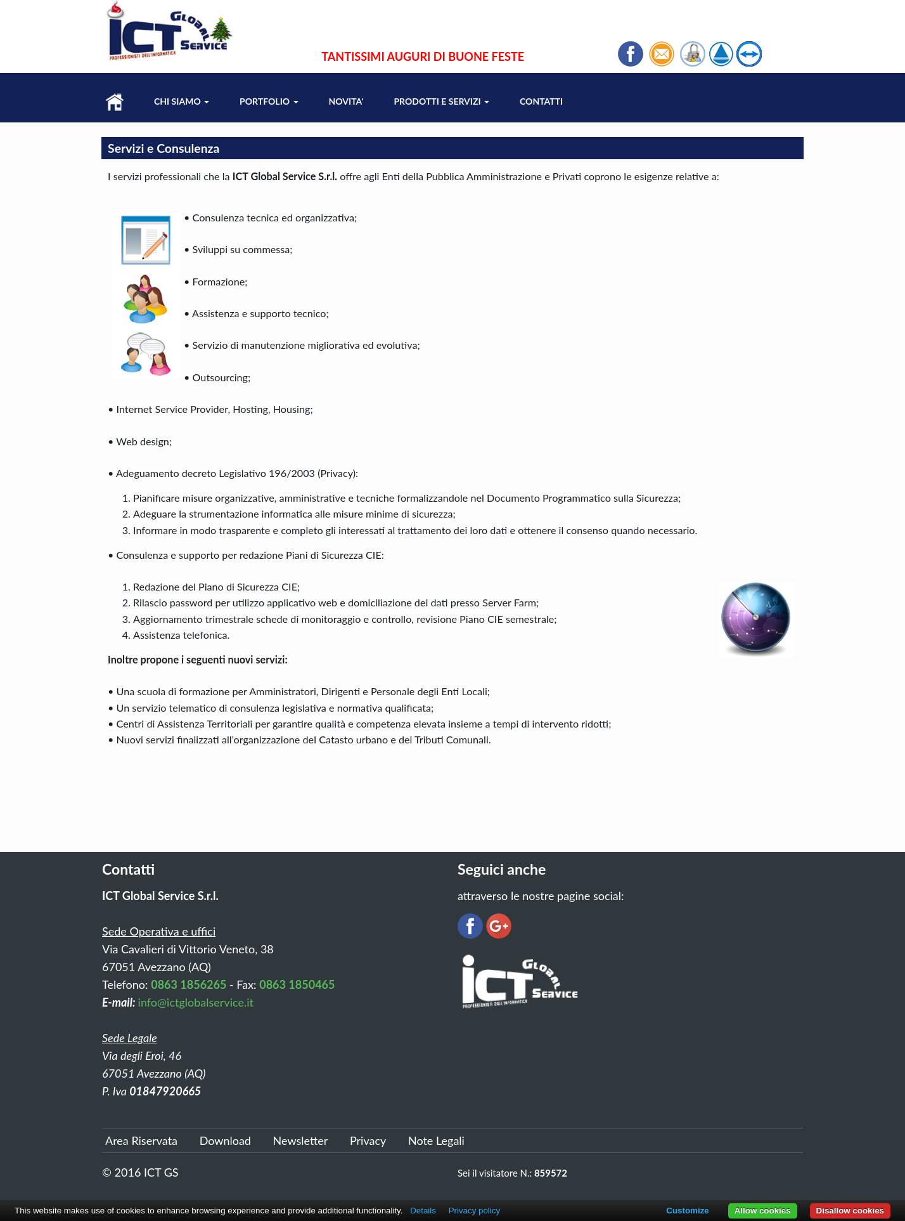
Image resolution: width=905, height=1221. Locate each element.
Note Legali (436, 1140)
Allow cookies (763, 1210)
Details (423, 1210)
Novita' (346, 101)
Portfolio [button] (269, 101)
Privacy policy (474, 1210)
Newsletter (300, 1140)
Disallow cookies (850, 1210)
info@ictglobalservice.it (196, 1002)
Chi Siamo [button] (181, 101)
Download (225, 1140)
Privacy (368, 1140)
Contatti (541, 101)
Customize (687, 1210)
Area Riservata (141, 1140)
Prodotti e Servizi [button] (441, 101)
